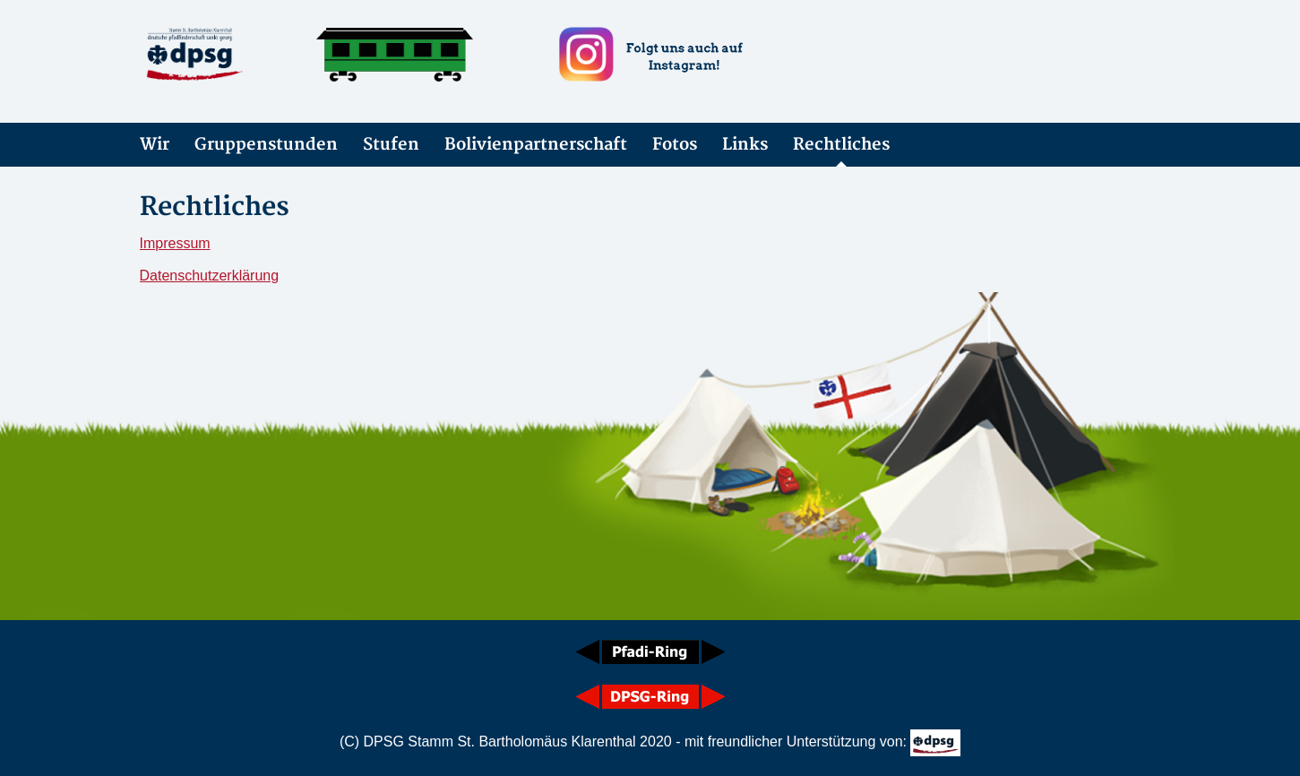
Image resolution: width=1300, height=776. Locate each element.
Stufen (391, 144)
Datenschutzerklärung (210, 275)
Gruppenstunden (266, 144)
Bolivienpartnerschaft (535, 144)
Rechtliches (841, 144)
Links (745, 144)
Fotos (674, 144)
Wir (154, 144)
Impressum (175, 243)
